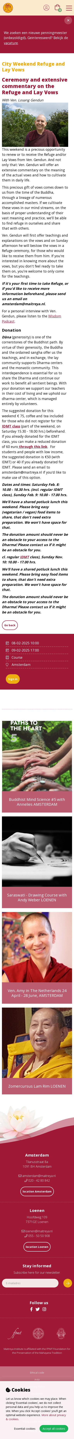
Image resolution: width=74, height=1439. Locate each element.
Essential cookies (24, 1428)
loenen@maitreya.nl (37, 1231)
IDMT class (11, 426)
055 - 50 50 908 (37, 1236)
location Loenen (37, 1247)
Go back (9, 625)
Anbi (37, 1379)
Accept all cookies (54, 1428)
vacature (11, 43)
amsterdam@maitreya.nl (37, 1176)
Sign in (12, 679)
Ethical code (37, 1372)
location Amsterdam (37, 1191)
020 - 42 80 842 (37, 1180)
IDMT (24, 557)
